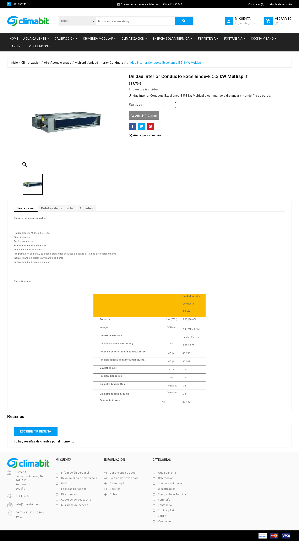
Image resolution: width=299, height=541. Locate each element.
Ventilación (165, 521)
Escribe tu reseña (35, 431)
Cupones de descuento (76, 499)
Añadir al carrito (144, 116)
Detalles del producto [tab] (57, 208)
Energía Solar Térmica (172, 494)
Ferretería (164, 499)
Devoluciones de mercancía (79, 478)
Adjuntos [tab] (86, 208)
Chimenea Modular (170, 483)
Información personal (75, 472)
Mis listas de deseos (74, 505)
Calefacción (166, 478)
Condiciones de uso (123, 472)
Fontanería (165, 505)
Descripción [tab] (26, 208)
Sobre (114, 494)
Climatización (167, 488)
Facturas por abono (74, 488)
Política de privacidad (124, 478)
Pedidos (66, 483)
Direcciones (69, 494)
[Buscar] (135, 21)
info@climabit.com (28, 504)
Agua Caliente (167, 472)
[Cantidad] (168, 105)
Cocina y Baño (167, 510)
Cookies (115, 488)
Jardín (162, 515)
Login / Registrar (245, 23)
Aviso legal (117, 483)
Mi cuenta (63, 459)
